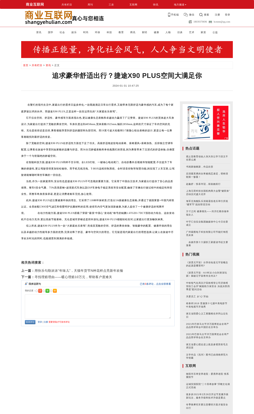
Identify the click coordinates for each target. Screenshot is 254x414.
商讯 (132, 32)
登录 (227, 14)
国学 (50, 32)
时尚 (86, 32)
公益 (215, 32)
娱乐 (74, 32)
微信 (191, 14)
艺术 (191, 32)
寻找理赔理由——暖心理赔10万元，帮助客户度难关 (73, 277)
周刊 (90, 4)
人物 (168, 32)
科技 (109, 32)
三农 (111, 4)
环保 (97, 32)
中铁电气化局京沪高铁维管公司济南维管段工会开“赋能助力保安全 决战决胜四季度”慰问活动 (208, 286)
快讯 (155, 4)
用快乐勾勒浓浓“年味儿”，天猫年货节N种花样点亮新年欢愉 (79, 270)
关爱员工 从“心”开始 (197, 296)
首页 (25, 65)
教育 (121, 32)
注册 (217, 14)
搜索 (206, 14)
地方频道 (180, 4)
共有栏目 (67, 4)
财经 (144, 32)
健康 (156, 32)
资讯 (38, 32)
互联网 (133, 4)
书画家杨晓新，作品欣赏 (199, 166)
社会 (62, 32)
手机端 (175, 14)
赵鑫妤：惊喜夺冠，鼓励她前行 (203, 184)
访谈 (180, 32)
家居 (203, 32)
